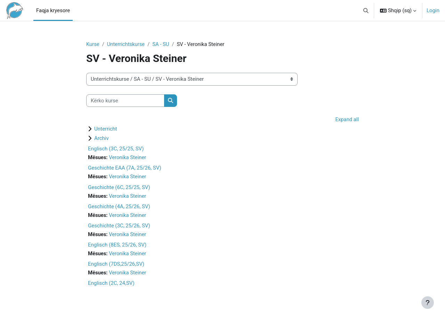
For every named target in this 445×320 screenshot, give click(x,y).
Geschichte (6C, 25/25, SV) (119, 188)
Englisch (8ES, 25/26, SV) (117, 246)
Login (433, 10)
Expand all (347, 120)
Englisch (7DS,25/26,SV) (116, 265)
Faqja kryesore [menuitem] (53, 10)
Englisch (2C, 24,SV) (111, 284)
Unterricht (105, 129)
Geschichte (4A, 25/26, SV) (119, 207)
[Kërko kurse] (125, 100)
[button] (365, 10)
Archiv (101, 138)
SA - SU (161, 44)
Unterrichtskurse (126, 44)
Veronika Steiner (128, 158)
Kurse (92, 44)
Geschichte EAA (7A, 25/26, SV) (124, 168)
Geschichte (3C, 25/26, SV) (119, 226)
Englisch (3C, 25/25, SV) (116, 149)
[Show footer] (427, 302)
